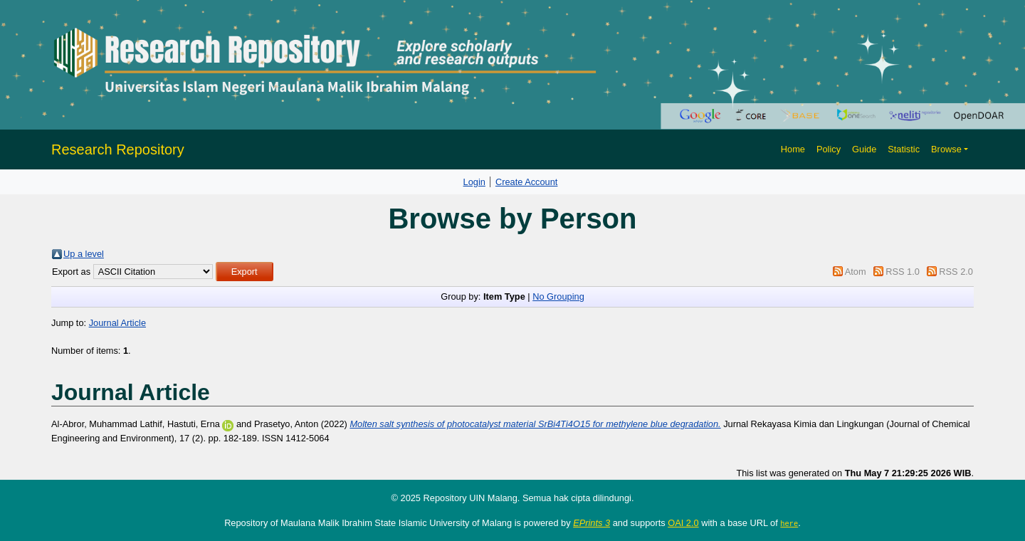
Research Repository (117, 149)
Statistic (904, 149)
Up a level (83, 253)
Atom (855, 271)
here (789, 523)
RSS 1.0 (902, 271)
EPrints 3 (591, 523)
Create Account (526, 182)
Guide (864, 149)
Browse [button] (946, 149)
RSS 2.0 (956, 271)
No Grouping (558, 296)
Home (793, 149)
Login (474, 182)
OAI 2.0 (683, 523)
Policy (828, 149)
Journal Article (117, 322)
